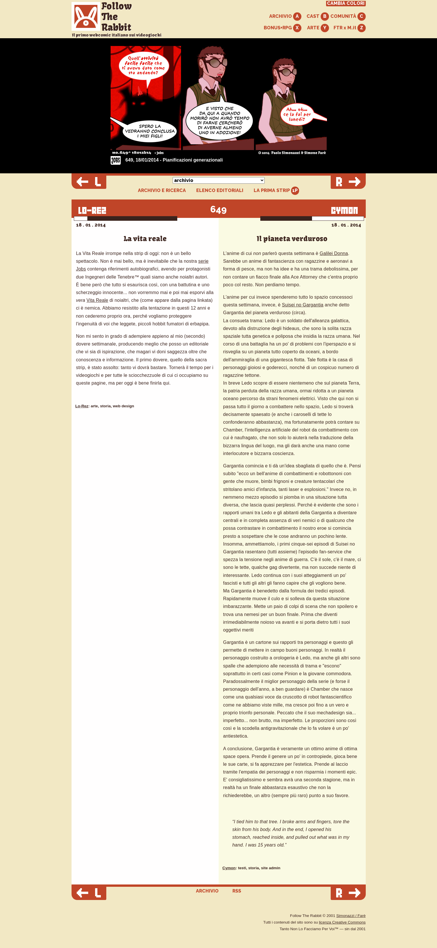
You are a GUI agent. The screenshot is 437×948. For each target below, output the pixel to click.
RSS (236, 891)
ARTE (318, 28)
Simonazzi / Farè (351, 916)
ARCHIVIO (285, 16)
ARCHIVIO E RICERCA (162, 190)
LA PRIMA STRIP (276, 191)
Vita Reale (97, 300)
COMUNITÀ (348, 16)
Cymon (229, 868)
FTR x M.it (350, 28)
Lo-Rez (81, 406)
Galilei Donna (334, 253)
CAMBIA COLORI (346, 3)
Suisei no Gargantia (302, 304)
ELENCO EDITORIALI (219, 190)
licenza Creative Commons (342, 922)
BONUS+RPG (282, 28)
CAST (318, 16)
